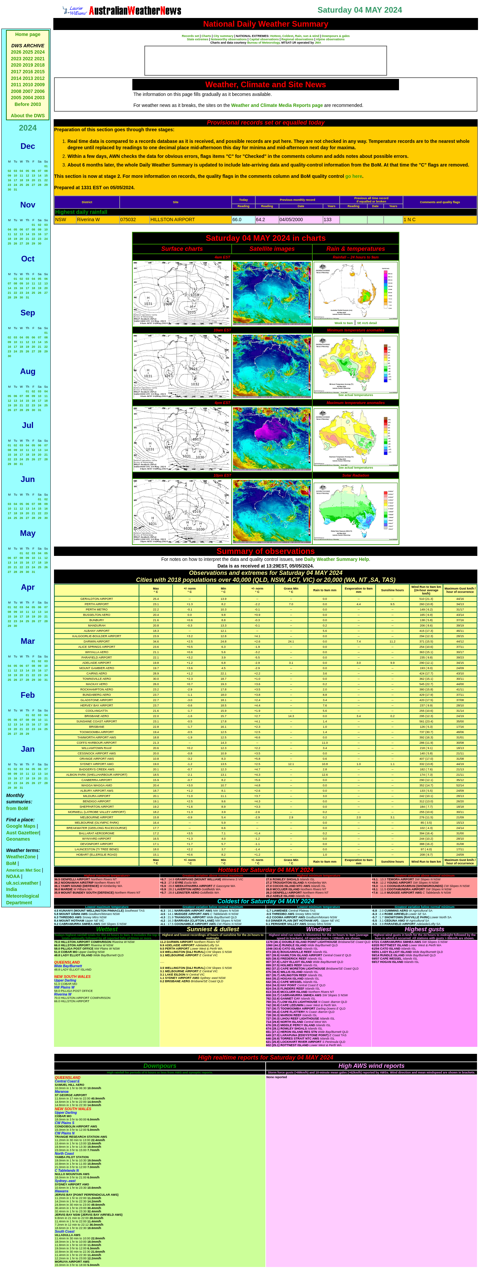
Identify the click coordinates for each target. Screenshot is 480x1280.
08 (46, 171)
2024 (39, 52)
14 (39, 175)
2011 (16, 84)
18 (21, 180)
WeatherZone (20, 856)
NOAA (13, 876)
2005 (16, 97)
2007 (28, 91)
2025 (28, 52)
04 (21, 171)
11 (21, 175)
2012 (39, 78)
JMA (318, 42)
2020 (16, 65)
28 (39, 185)
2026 (16, 52)
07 (39, 171)
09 (9, 175)
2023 (16, 58)
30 (9, 189)
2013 (28, 78)
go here (353, 176)
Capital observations (264, 39)
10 (15, 175)
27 (33, 185)
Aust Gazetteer (22, 832)
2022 (28, 58)
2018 (39, 65)
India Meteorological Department (22, 896)
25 (21, 185)
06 (33, 171)
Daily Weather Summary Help (336, 559)
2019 (28, 65)
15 (46, 175)
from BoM (17, 808)
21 (39, 180)
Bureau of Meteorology (263, 42)
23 (9, 185)
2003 (39, 97)
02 (9, 171)
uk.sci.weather (22, 883)
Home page (27, 34)
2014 (16, 78)
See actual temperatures (355, 395)
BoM (11, 863)
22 (46, 180)
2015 (39, 71)
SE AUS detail (367, 323)
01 (46, 166)
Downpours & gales (336, 36)
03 (15, 171)
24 (15, 185)
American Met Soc (24, 870)
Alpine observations (330, 39)
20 (33, 180)
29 (46, 185)
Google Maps (20, 826)
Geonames (18, 839)
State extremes (197, 39)
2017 (16, 71)
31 (15, 189)
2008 (16, 91)
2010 (28, 84)
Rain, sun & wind (307, 36)
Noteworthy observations (229, 39)
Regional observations (297, 39)
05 (27, 171)
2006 (39, 91)
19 (27, 180)
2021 (39, 58)
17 (15, 180)
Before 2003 (28, 104)
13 (33, 175)
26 (27, 185)
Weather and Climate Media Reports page (277, 105)
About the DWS (28, 115)
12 (27, 175)
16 (9, 180)
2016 (28, 71)
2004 (28, 97)
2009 (39, 84)
